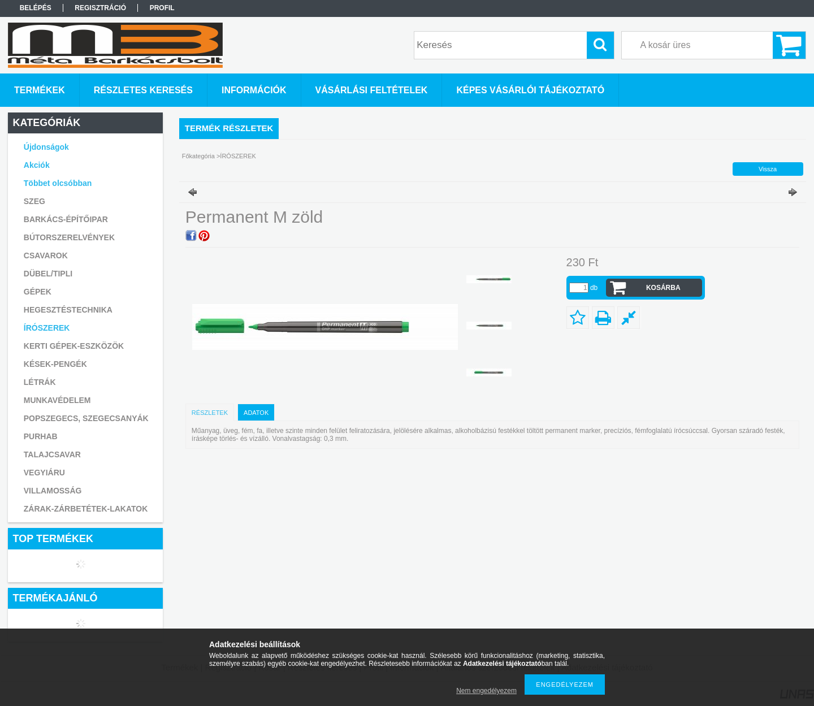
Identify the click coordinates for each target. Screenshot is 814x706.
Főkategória (198, 156)
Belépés (35, 8)
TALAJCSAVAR (52, 454)
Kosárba (663, 288)
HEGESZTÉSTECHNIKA (68, 309)
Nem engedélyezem (486, 691)
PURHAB (41, 436)
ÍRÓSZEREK (47, 327)
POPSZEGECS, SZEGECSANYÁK (86, 418)
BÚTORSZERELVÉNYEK (69, 237)
